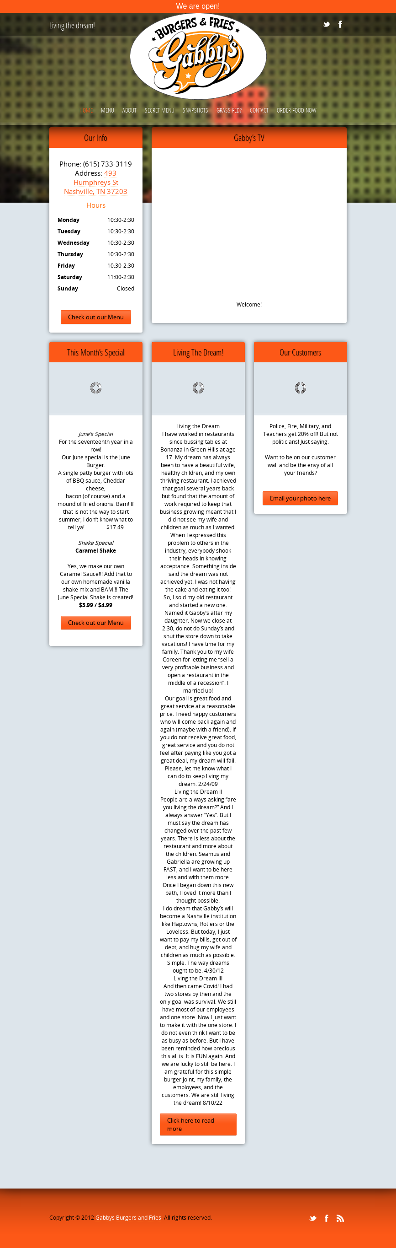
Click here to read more (190, 1124)
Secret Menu (159, 110)
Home (86, 110)
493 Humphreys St (96, 177)
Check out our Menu (96, 317)
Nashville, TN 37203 (95, 191)
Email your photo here (300, 498)
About (129, 110)
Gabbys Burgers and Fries (128, 1217)
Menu (107, 110)
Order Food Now (297, 110)
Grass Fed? (229, 110)
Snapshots (195, 110)
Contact (259, 110)
